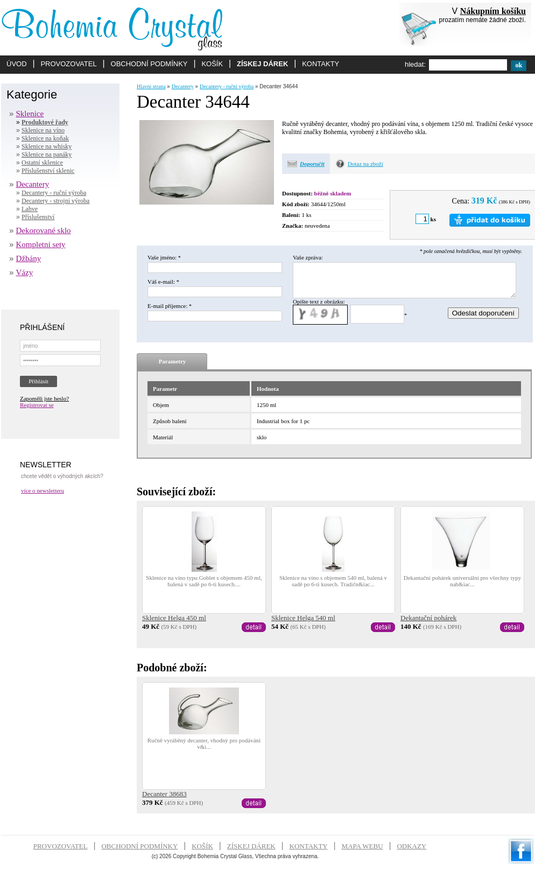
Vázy (24, 272)
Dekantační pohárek (428, 618)
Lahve (30, 209)
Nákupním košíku (493, 11)
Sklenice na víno (43, 130)
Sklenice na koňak (45, 138)
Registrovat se (37, 405)
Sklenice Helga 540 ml (303, 618)
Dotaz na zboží (365, 163)
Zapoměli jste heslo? (44, 398)
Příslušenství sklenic (48, 170)
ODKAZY (411, 846)
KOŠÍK (212, 64)
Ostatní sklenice (42, 162)
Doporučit (312, 163)
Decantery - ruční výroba (54, 193)
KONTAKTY (320, 64)
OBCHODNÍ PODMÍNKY (149, 64)
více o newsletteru (42, 490)
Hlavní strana (151, 86)
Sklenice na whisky (47, 146)
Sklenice (30, 113)
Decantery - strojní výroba (55, 201)
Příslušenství (38, 217)
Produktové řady (45, 122)
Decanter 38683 (164, 794)
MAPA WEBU (362, 846)
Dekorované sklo (43, 230)
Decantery (33, 184)
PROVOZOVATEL (68, 64)
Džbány (28, 258)
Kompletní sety (41, 244)
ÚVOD (16, 64)
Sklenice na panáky (47, 154)
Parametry (172, 361)
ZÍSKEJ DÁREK (262, 64)
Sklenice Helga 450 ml (174, 618)
